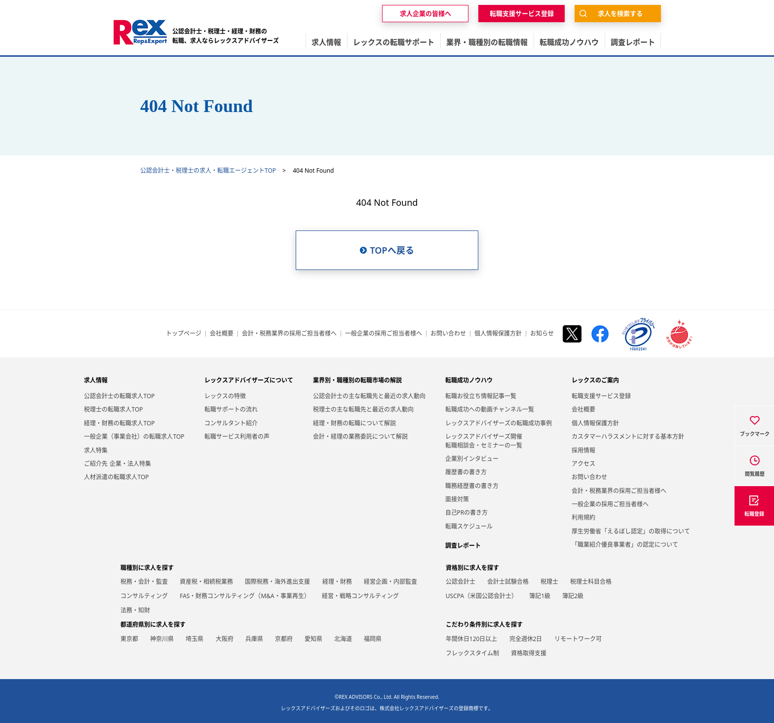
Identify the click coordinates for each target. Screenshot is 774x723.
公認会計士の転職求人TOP (119, 396)
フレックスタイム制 (472, 653)
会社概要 (221, 334)
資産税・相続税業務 (206, 581)
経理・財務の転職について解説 (354, 423)
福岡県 (373, 639)
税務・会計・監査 (144, 581)
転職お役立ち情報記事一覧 (480, 396)
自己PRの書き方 (466, 512)
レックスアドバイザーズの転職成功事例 (498, 423)
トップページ (183, 334)
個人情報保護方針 (498, 334)
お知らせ (542, 334)
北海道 (343, 639)
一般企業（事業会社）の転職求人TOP (134, 436)
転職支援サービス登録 (601, 396)
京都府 (284, 639)
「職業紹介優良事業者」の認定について (625, 544)
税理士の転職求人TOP (113, 409)
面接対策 (457, 499)
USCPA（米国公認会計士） (481, 596)
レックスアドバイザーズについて (248, 380)
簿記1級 (539, 596)
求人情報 (96, 380)
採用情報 (583, 450)
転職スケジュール (469, 526)
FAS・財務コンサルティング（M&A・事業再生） (245, 596)
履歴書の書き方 (466, 472)
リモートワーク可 (578, 639)
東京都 (129, 639)
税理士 (549, 581)
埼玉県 (194, 639)
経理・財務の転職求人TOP (119, 423)
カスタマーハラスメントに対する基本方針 (628, 436)
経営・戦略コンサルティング (360, 596)
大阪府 (224, 639)
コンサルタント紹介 (231, 423)
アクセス (583, 463)
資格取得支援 (528, 653)
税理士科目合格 (591, 581)
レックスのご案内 (595, 380)
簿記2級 (572, 596)
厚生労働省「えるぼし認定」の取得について (631, 531)
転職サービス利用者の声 (237, 436)
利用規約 (583, 517)
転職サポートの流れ (231, 409)
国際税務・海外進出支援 (277, 581)
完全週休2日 (525, 639)
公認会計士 (460, 581)
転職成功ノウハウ (469, 380)
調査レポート (463, 545)
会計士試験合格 (508, 581)
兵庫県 (254, 639)
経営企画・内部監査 (390, 581)
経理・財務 (337, 581)
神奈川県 (162, 639)
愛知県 (313, 639)
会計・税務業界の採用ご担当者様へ (289, 334)
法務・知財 (135, 610)
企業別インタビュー (472, 459)
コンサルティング (144, 596)
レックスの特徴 (225, 396)
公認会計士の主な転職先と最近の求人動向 (369, 396)
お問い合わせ (448, 334)
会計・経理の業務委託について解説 (360, 436)
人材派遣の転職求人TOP (116, 477)
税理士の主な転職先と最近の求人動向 (363, 409)
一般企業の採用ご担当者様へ (383, 334)
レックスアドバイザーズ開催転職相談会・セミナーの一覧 (483, 440)
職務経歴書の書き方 (472, 486)
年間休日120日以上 (472, 639)
